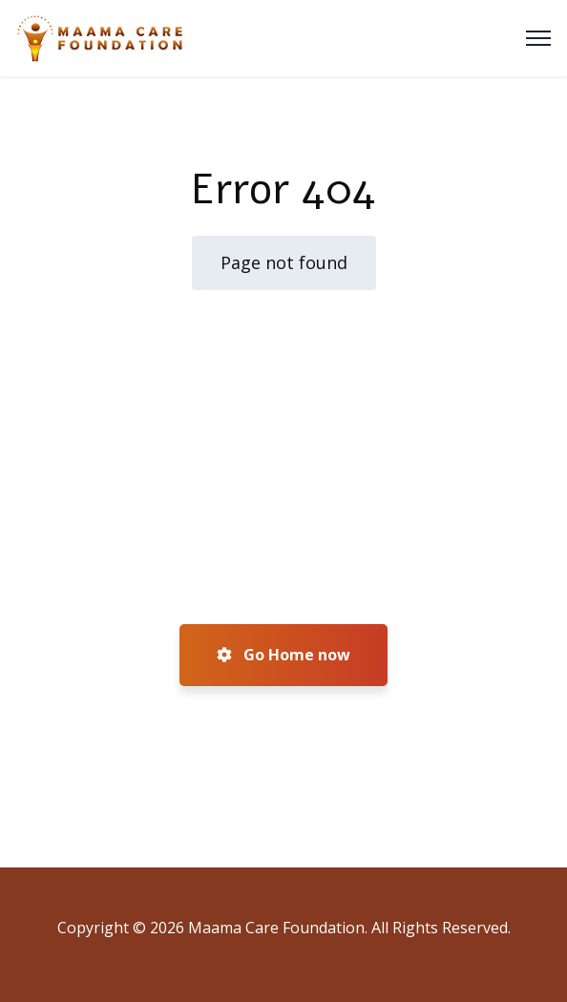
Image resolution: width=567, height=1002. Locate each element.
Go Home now (283, 654)
